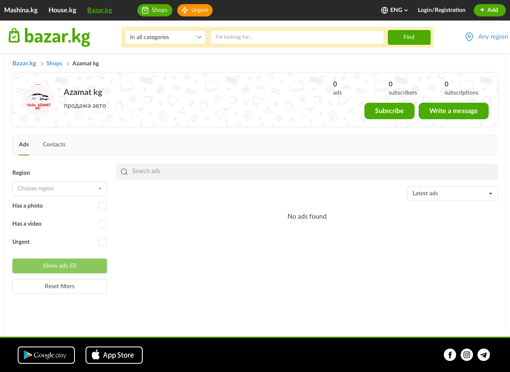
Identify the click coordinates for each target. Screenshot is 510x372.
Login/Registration (442, 10)
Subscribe (389, 111)
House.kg (62, 10)
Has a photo (27, 206)
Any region (493, 37)
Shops (159, 10)
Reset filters (59, 286)
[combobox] (59, 188)
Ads (24, 145)
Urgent (200, 10)
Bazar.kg (99, 10)
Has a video (27, 224)
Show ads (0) (59, 266)
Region (21, 173)
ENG (399, 10)
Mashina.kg (20, 10)
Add (489, 10)
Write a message (453, 111)
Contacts (54, 145)
